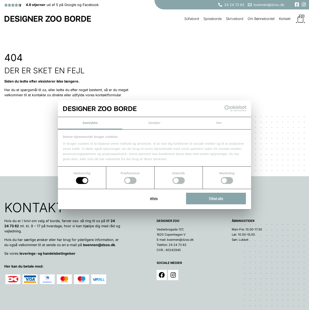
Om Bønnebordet (261, 19)
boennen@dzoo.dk (99, 245)
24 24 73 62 (177, 245)
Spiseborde (212, 19)
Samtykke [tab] (90, 123)
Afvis (154, 198)
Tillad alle (216, 198)
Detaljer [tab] (154, 123)
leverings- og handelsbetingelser (48, 253)
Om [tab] (218, 123)
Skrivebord (234, 19)
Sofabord (191, 19)
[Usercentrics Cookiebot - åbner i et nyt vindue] (227, 108)
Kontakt (285, 19)
